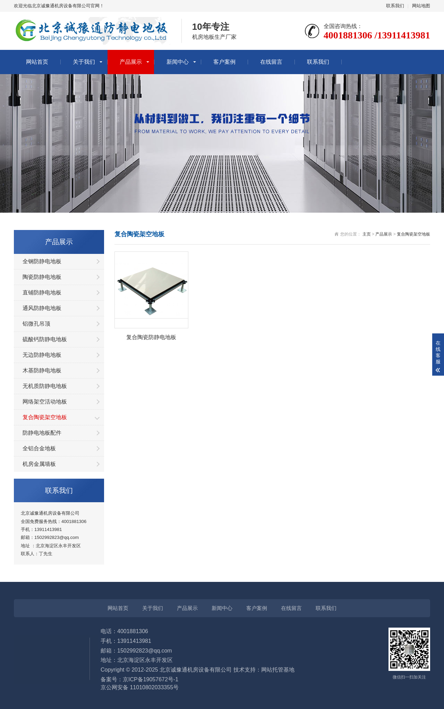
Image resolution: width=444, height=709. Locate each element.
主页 (366, 234)
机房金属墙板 (39, 464)
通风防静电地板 (42, 308)
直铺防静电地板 (42, 292)
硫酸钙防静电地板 (45, 339)
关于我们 (84, 62)
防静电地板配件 (42, 433)
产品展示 (131, 62)
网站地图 (421, 5)
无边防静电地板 (42, 355)
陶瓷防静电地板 (42, 277)
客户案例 (224, 62)
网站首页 (37, 62)
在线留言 (271, 62)
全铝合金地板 (39, 448)
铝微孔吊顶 (36, 324)
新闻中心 (177, 62)
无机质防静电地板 (45, 386)
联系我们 (395, 5)
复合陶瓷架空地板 (45, 417)
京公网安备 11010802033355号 (140, 687)
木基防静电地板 (42, 370)
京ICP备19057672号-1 (150, 679)
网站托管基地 (277, 670)
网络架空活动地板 (45, 402)
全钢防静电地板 (42, 261)
